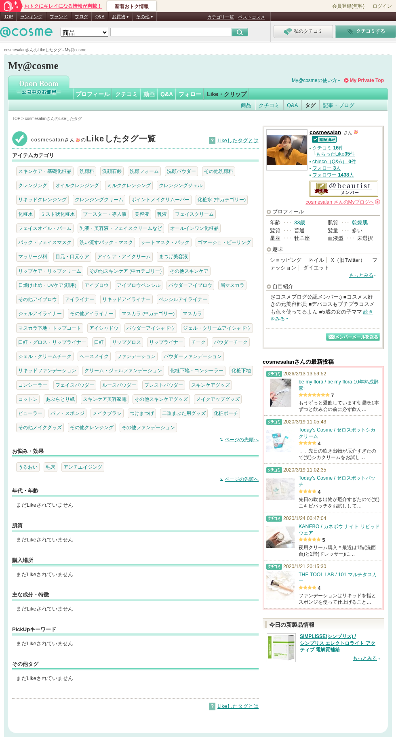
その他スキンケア (189, 271)
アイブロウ (96, 285)
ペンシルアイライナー (183, 299)
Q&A (100, 16)
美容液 (142, 214)
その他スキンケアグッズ (161, 399)
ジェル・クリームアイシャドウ (217, 328)
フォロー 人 (326, 168)
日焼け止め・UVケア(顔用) (47, 285)
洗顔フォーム (144, 171)
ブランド (58, 16)
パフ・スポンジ (67, 413)
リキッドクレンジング (42, 199)
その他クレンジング (92, 427)
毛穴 (50, 467)
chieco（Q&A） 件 (334, 161)
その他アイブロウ (37, 299)
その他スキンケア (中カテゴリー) (125, 271)
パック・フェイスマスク (45, 242)
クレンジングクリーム (99, 199)
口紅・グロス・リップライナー (52, 342)
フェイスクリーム (194, 214)
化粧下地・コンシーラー (196, 370)
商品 (246, 105)
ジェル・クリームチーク (45, 356)
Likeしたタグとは (238, 140)
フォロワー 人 (333, 175)
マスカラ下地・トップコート (49, 328)
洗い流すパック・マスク (106, 242)
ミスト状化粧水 (58, 214)
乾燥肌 (360, 222)
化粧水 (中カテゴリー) (222, 199)
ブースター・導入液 (104, 214)
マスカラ (192, 313)
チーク (198, 342)
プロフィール (93, 94)
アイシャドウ (103, 328)
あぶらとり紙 (60, 399)
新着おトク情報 (132, 6)
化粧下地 (241, 370)
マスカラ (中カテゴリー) (148, 313)
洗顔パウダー (181, 171)
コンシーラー (32, 384)
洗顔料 (87, 171)
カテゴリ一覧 (220, 17)
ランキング (31, 16)
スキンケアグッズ (210, 384)
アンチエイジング (82, 467)
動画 (149, 94)
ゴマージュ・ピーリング (224, 242)
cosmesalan (325, 132)
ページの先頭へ (242, 439)
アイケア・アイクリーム (124, 256)
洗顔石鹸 (112, 171)
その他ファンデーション (148, 427)
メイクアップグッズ (218, 399)
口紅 (99, 342)
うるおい (28, 467)
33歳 (299, 222)
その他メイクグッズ (40, 427)
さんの (342, 202)
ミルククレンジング (129, 185)
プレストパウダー (163, 384)
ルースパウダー (119, 384)
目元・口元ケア (72, 256)
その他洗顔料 (218, 171)
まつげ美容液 (173, 256)
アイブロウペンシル (138, 285)
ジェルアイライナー (40, 313)
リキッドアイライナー (126, 299)
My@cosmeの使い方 (314, 80)
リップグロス (126, 342)
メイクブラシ (107, 413)
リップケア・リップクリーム (49, 271)
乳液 (162, 214)
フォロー (190, 94)
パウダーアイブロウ (190, 285)
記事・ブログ (338, 105)
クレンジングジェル (180, 185)
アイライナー (79, 299)
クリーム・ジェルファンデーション (123, 370)
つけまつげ (142, 413)
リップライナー (166, 342)
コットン (28, 399)
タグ (310, 105)
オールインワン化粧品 (194, 228)
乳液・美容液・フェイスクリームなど (121, 228)
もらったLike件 (335, 154)
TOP (8, 16)
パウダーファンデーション (193, 356)
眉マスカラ (232, 285)
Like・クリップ (226, 94)
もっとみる (361, 275)
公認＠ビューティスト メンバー (344, 189)
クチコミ (126, 94)
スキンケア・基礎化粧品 (45, 171)
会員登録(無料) (348, 6)
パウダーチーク (231, 342)
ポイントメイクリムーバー (160, 199)
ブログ (81, 16)
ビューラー (30, 413)
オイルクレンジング (77, 185)
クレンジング (32, 185)
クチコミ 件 (327, 148)
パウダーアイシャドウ (150, 328)
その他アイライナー (92, 313)
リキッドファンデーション (47, 370)
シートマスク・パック (165, 242)
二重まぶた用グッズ (184, 413)
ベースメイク (94, 356)
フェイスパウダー (74, 384)
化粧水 (25, 214)
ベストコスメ (251, 17)
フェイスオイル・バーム (45, 228)
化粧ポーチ (226, 413)
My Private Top (367, 80)
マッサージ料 (32, 256)
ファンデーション (136, 356)
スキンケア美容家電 (104, 399)
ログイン (382, 6)
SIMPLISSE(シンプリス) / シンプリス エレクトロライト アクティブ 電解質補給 (337, 643)
